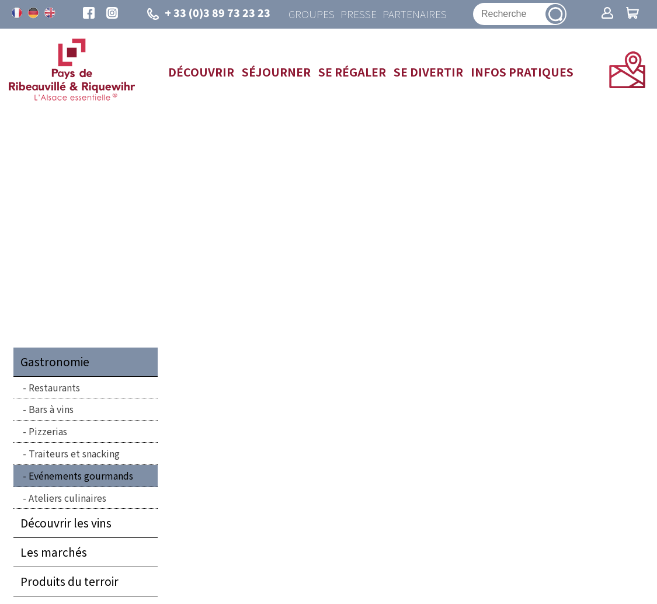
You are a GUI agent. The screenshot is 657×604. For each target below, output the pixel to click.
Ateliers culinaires (67, 498)
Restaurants (54, 388)
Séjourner (276, 72)
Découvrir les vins (66, 524)
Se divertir (428, 72)
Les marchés (53, 553)
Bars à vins (51, 410)
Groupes (310, 14)
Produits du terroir (69, 582)
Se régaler (352, 72)
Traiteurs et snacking (74, 454)
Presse (357, 14)
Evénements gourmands (81, 476)
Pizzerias (48, 432)
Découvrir (201, 72)
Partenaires (413, 14)
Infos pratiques (522, 72)
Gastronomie (54, 362)
